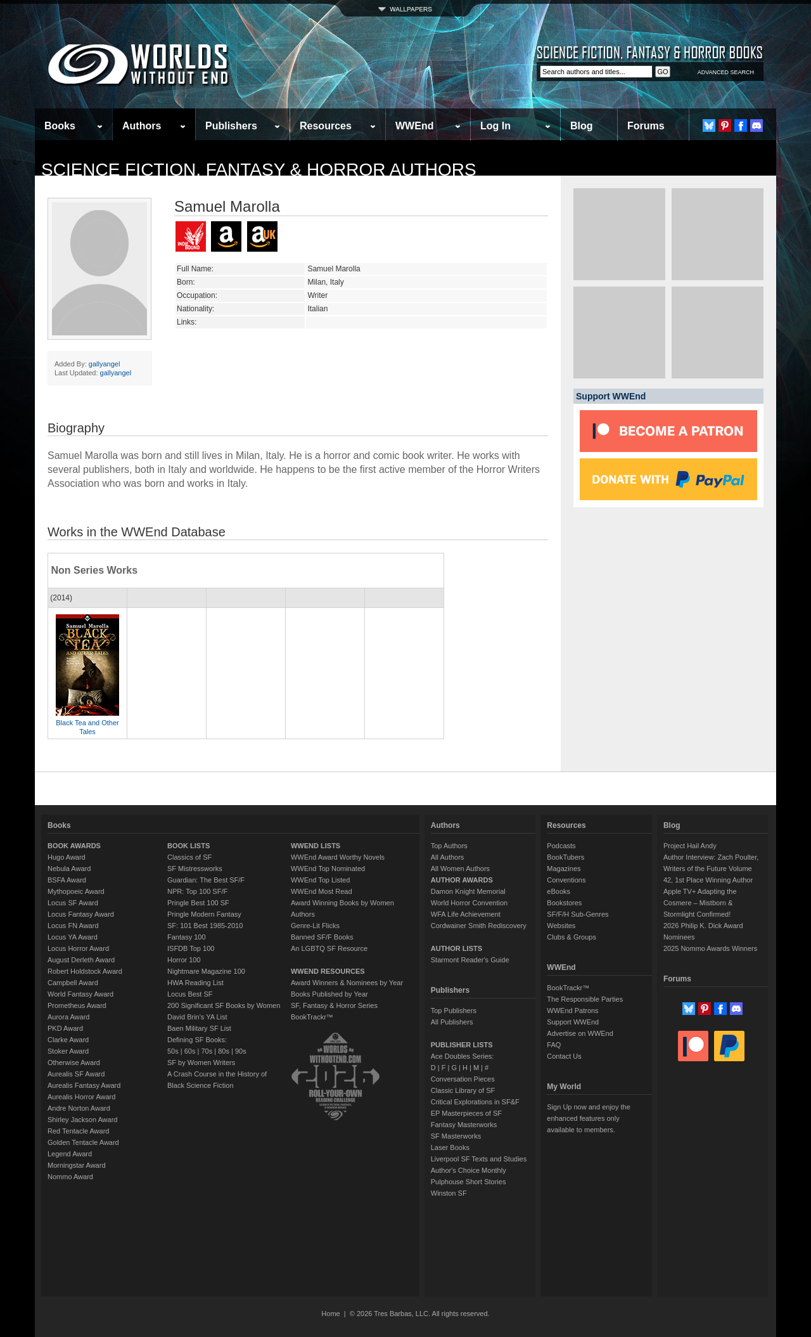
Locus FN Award (73, 925)
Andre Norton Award (79, 1108)
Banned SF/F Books (322, 937)
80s (223, 1051)
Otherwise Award (74, 1062)
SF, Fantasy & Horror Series (334, 1005)
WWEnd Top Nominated (328, 868)
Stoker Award (68, 1051)
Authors (141, 125)
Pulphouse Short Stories (468, 1181)
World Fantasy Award (80, 994)
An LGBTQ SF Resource (329, 948)
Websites (561, 925)
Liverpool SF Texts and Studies (479, 1159)
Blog (581, 125)
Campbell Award (73, 982)
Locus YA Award (73, 937)
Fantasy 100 (186, 937)
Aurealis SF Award (76, 1074)
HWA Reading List (195, 982)
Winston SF (449, 1193)
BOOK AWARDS (74, 845)
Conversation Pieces (463, 1079)
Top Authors (449, 845)
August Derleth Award (81, 960)
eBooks (558, 891)
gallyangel (104, 364)
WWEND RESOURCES (328, 971)
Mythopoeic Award (76, 891)
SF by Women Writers (201, 1062)
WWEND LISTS (315, 845)
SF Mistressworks (194, 868)
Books (59, 125)
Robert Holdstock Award (85, 971)
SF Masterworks (456, 1136)
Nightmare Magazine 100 (206, 971)
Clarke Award (68, 1039)
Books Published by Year (329, 994)
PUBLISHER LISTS (462, 1045)
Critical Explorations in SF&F (475, 1102)
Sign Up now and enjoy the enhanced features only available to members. (588, 1118)
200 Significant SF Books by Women (223, 1005)
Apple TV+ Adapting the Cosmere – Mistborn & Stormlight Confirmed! (700, 903)
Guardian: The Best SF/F (206, 880)
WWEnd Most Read (321, 891)
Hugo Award (67, 857)
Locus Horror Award (78, 948)
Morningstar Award (77, 1165)
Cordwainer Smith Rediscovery (479, 925)
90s (240, 1051)
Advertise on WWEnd (580, 1033)
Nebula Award (69, 868)
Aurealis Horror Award (81, 1097)
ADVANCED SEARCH (726, 72)
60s (190, 1051)
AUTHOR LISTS (456, 948)
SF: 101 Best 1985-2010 (205, 925)
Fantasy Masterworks (464, 1124)
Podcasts (561, 845)
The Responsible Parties (585, 999)
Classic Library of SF (463, 1090)
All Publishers (452, 1022)
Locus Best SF (190, 994)
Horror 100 (184, 960)
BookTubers (565, 857)
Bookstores (564, 903)
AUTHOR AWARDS (462, 880)
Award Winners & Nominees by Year (347, 982)
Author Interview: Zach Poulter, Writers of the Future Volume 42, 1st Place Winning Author (710, 868)
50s (173, 1051)
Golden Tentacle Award (83, 1142)
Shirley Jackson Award (82, 1119)
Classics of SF (189, 857)
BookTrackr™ (312, 1017)
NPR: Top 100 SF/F (197, 891)
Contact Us (564, 1056)
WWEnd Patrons (572, 1010)
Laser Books (450, 1147)
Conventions (566, 880)
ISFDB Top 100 (190, 948)
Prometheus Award (77, 1005)
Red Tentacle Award (78, 1131)
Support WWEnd (573, 1022)
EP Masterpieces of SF (466, 1113)
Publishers (231, 125)
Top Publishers (453, 1010)
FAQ (554, 1045)
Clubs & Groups (571, 937)
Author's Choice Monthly (468, 1170)
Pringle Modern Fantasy (204, 914)
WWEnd (414, 125)
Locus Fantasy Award (81, 914)
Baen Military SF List (199, 1028)
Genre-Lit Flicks (315, 925)
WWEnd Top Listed (320, 880)
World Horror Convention (469, 903)
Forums (646, 125)
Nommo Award (70, 1176)
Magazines (563, 868)
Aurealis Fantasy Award (84, 1085)
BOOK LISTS (188, 845)
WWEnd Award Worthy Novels (338, 857)
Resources (326, 125)
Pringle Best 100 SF (198, 903)
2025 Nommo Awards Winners (710, 948)
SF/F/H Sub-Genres (577, 914)
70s (206, 1051)
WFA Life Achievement (466, 914)
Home (330, 1313)
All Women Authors (460, 868)
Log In (495, 125)
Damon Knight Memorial (468, 891)
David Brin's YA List (197, 1017)
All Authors (447, 857)
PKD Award (65, 1028)
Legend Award (70, 1154)
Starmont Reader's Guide (470, 960)
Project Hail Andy (690, 845)
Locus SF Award (73, 903)
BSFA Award (67, 880)
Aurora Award (68, 1017)
